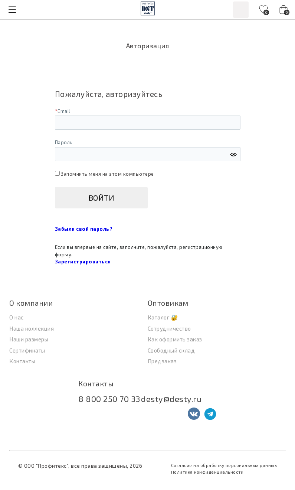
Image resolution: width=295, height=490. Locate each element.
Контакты (96, 383)
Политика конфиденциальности (207, 471)
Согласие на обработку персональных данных (224, 465)
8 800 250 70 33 (109, 398)
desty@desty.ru (171, 398)
